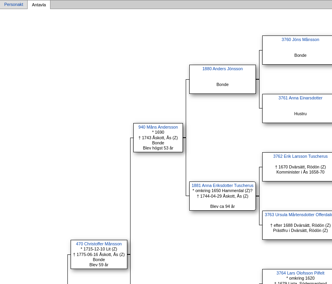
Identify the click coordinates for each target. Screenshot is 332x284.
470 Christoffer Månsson (99, 243)
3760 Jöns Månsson (300, 39)
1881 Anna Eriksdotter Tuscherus (223, 185)
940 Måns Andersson (158, 127)
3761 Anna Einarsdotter (300, 97)
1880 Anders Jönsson (222, 68)
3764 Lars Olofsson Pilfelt (300, 273)
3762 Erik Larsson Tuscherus (300, 156)
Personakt (13, 4)
